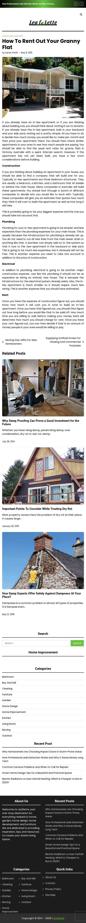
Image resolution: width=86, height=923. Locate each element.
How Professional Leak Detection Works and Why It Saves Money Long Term (28, 4)
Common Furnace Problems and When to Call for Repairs (35, 767)
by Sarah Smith (10, 52)
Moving (6, 729)
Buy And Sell (9, 682)
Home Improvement (12, 36)
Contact (50, 883)
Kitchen (6, 718)
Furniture (7, 694)
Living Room (9, 723)
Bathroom (8, 676)
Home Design (10, 706)
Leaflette (58, 918)
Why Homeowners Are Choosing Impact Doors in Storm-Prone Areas (42, 751)
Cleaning (7, 688)
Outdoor (7, 735)
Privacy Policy (53, 889)
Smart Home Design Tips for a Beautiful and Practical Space (37, 773)
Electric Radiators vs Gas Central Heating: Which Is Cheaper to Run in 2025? (64, 858)
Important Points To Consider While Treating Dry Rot (37, 509)
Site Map (50, 895)
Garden (6, 700)
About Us (50, 877)
